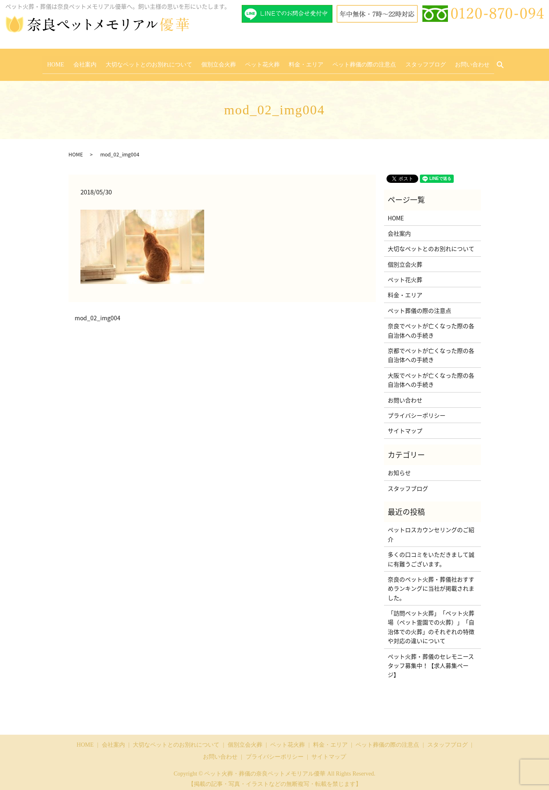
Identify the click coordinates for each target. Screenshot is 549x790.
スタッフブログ (412, 62)
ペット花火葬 (262, 62)
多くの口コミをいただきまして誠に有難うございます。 (431, 553)
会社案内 (98, 62)
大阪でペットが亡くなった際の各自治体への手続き (431, 374)
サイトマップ (405, 425)
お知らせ (399, 467)
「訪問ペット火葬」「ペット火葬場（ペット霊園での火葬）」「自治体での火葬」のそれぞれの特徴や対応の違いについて (431, 621)
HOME (73, 62)
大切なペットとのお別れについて (158, 62)
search (485, 62)
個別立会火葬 (223, 62)
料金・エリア (301, 62)
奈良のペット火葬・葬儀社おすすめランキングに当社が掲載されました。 (431, 583)
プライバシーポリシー (416, 410)
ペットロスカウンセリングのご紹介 (431, 529)
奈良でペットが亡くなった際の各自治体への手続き (431, 325)
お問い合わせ (454, 62)
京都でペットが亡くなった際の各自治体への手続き (431, 349)
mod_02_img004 (97, 313)
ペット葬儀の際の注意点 (355, 62)
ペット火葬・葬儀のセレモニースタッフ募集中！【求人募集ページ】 (431, 660)
